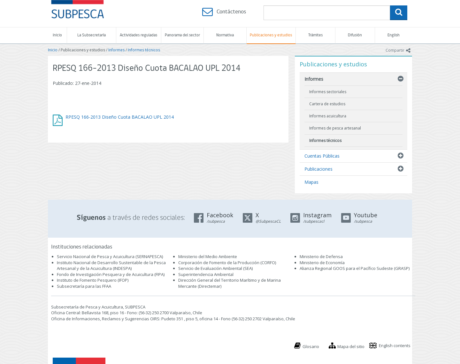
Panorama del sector (182, 35)
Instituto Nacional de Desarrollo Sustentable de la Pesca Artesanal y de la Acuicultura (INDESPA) (111, 265)
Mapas (311, 182)
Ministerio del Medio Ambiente (207, 256)
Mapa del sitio (350, 346)
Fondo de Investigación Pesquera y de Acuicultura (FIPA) (111, 274)
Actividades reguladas (138, 35)
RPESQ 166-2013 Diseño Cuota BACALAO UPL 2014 (119, 117)
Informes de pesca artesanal (335, 128)
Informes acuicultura (327, 116)
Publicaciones (318, 169)
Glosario (311, 346)
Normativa (225, 35)
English (393, 35)
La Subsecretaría (91, 35)
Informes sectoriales (327, 91)
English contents (394, 345)
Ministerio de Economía (322, 262)
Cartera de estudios (327, 104)
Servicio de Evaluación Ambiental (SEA (215, 268)
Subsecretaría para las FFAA (84, 286)
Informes (116, 50)
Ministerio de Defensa (321, 256)
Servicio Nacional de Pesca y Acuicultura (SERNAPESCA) (110, 256)
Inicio (57, 35)
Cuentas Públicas (322, 156)
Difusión (355, 35)
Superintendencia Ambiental (206, 274)
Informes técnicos (144, 50)
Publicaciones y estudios (271, 35)
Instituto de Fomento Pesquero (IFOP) (92, 280)
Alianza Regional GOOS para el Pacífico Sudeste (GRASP (354, 268)
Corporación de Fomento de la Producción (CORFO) (227, 262)
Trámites (315, 35)
